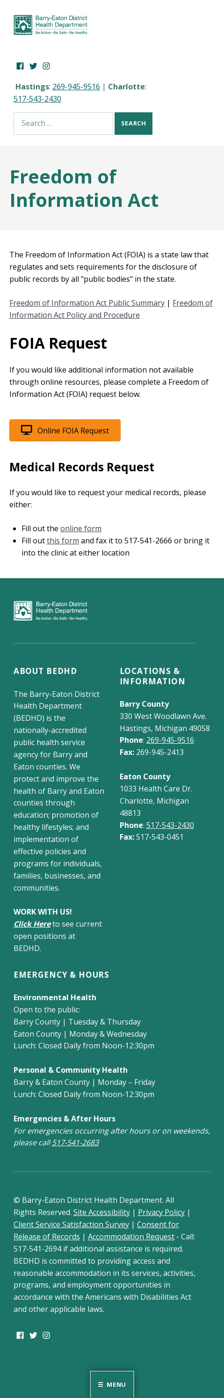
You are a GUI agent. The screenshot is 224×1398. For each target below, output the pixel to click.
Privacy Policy (161, 1212)
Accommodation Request (131, 1236)
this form (63, 540)
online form (80, 528)
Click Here (32, 924)
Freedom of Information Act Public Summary (87, 303)
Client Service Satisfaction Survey (71, 1224)
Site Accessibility (101, 1212)
